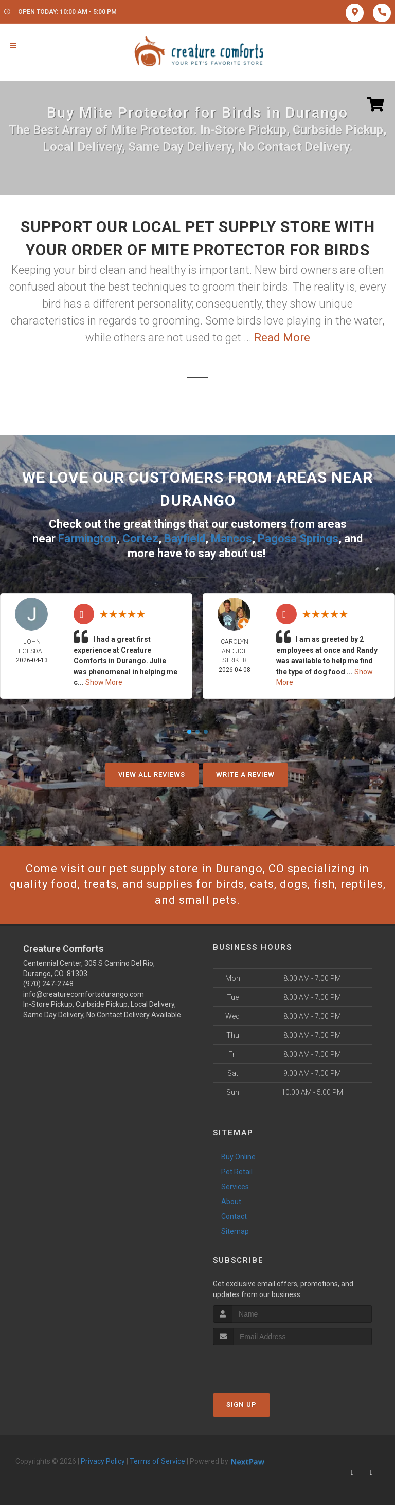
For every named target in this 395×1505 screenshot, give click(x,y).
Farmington (87, 538)
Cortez (140, 538)
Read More (282, 337)
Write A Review (245, 774)
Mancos (231, 538)
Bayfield (184, 538)
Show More (103, 682)
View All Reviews (151, 774)
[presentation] (267, 1364)
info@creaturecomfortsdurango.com (83, 994)
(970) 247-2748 (48, 984)
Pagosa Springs (298, 538)
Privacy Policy (103, 1461)
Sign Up (241, 1404)
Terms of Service (157, 1461)
